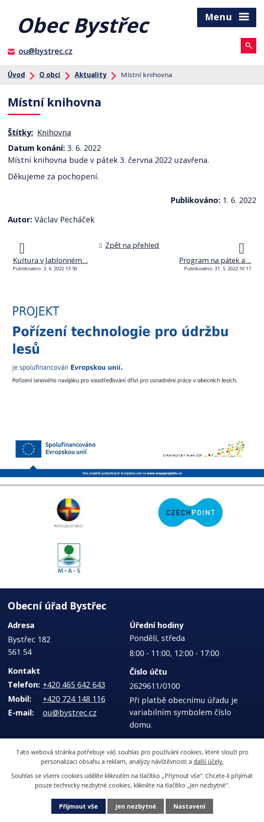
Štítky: (20, 132)
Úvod (16, 74)
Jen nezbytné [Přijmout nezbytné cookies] (135, 806)
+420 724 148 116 (74, 699)
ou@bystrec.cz (45, 51)
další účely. (208, 761)
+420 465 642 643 (74, 684)
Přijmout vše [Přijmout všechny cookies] (78, 806)
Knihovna (54, 132)
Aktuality (91, 74)
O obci (49, 74)
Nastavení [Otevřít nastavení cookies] (189, 806)
